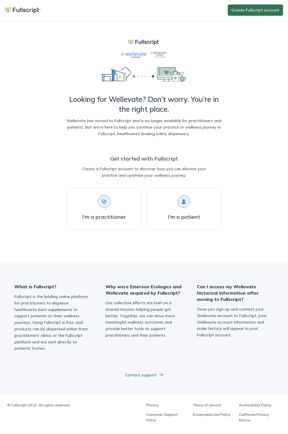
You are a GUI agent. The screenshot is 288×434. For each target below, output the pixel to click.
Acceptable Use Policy (211, 414)
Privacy (152, 405)
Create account (255, 10)
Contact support (144, 375)
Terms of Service (207, 405)
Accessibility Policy (255, 405)
